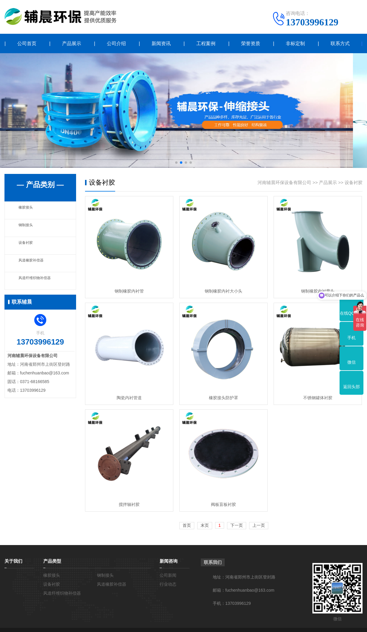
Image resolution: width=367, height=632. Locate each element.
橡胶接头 (27, 210)
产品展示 (71, 43)
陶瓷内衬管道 (129, 397)
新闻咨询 (169, 561)
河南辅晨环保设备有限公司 (284, 182)
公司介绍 (116, 43)
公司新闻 (168, 575)
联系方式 (340, 43)
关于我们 (13, 561)
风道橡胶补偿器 (34, 263)
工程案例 (205, 43)
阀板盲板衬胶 (223, 504)
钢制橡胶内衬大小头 (223, 291)
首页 (187, 525)
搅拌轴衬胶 (129, 504)
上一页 (258, 525)
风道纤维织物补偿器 (38, 280)
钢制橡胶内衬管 (129, 291)
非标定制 (295, 43)
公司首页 (26, 43)
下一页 (236, 525)
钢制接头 (27, 227)
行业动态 (168, 584)
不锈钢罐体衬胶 (317, 397)
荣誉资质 (250, 43)
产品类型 (52, 561)
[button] (176, 162)
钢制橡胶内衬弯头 (317, 291)
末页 (205, 525)
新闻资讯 (161, 43)
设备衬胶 (27, 245)
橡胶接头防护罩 (223, 397)
